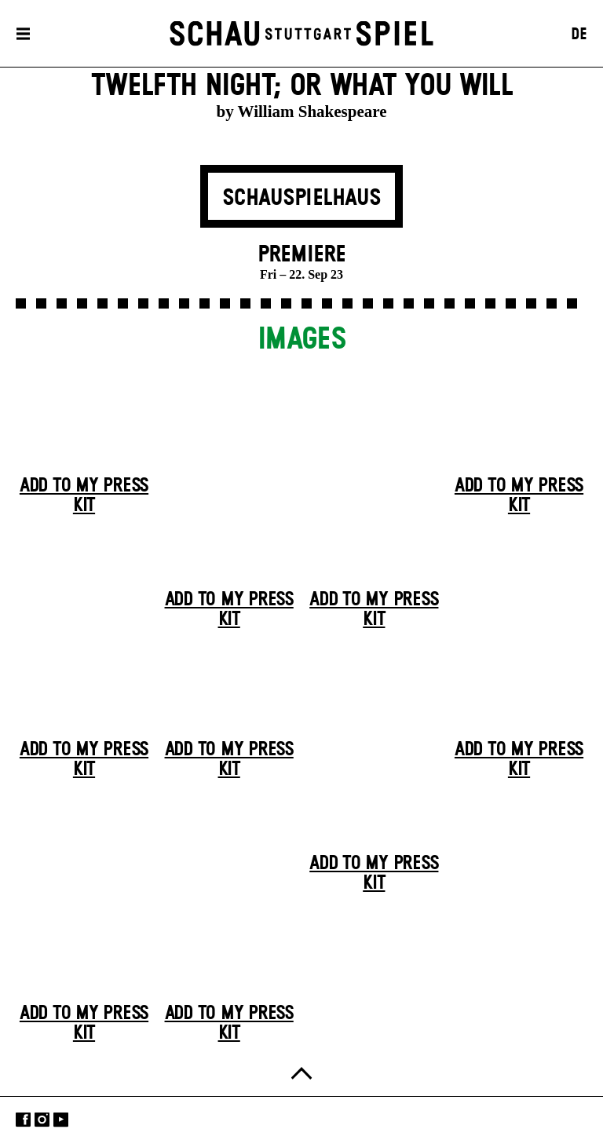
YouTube (60, 1120)
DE (579, 34)
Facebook (23, 1120)
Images (301, 339)
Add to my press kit (84, 496)
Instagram (42, 1120)
